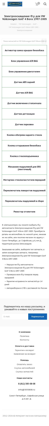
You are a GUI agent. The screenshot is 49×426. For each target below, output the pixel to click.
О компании (24, 332)
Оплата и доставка (24, 346)
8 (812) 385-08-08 (26, 383)
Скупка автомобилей (24, 368)
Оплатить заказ (24, 364)
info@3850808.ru (26, 389)
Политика (24, 336)
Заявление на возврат (24, 354)
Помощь (24, 360)
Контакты (24, 340)
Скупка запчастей (24, 371)
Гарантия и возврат (24, 350)
